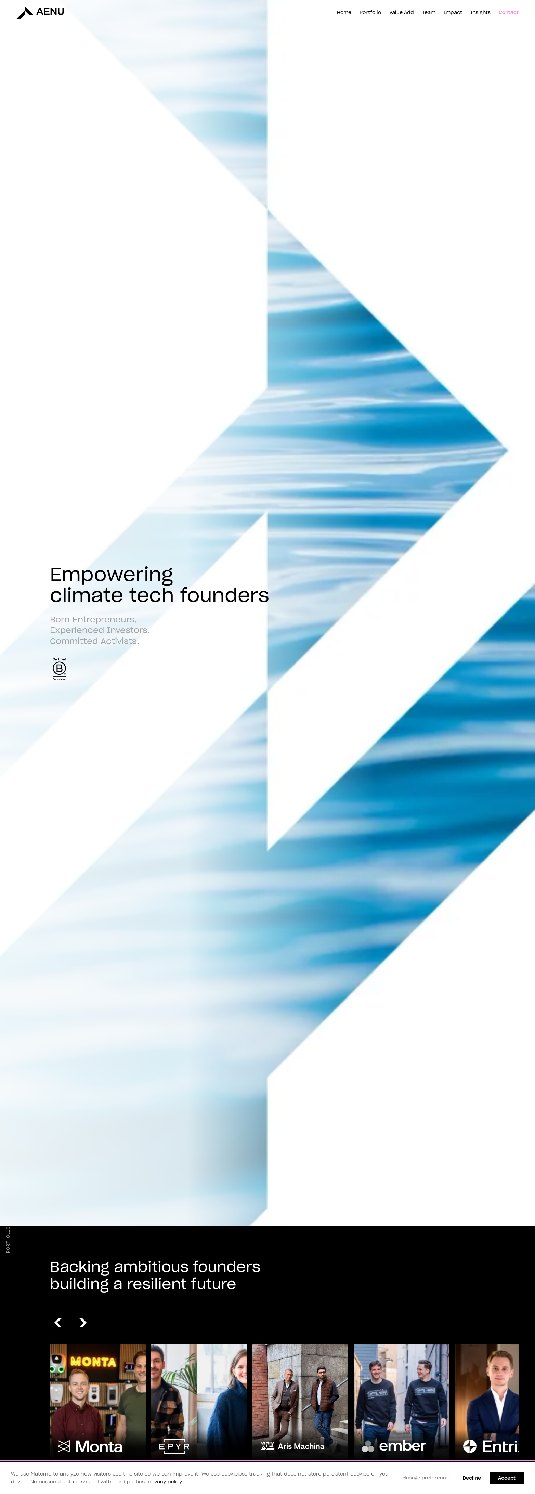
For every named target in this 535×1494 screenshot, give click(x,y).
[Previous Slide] (61, 1323)
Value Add (401, 12)
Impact (453, 12)
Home (344, 12)
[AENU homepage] (35, 12)
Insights (480, 12)
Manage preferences (427, 1478)
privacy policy (165, 1482)
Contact (509, 12)
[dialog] (267, 1478)
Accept (507, 1478)
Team (428, 12)
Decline (472, 1478)
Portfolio (370, 12)
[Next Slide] (85, 1323)
